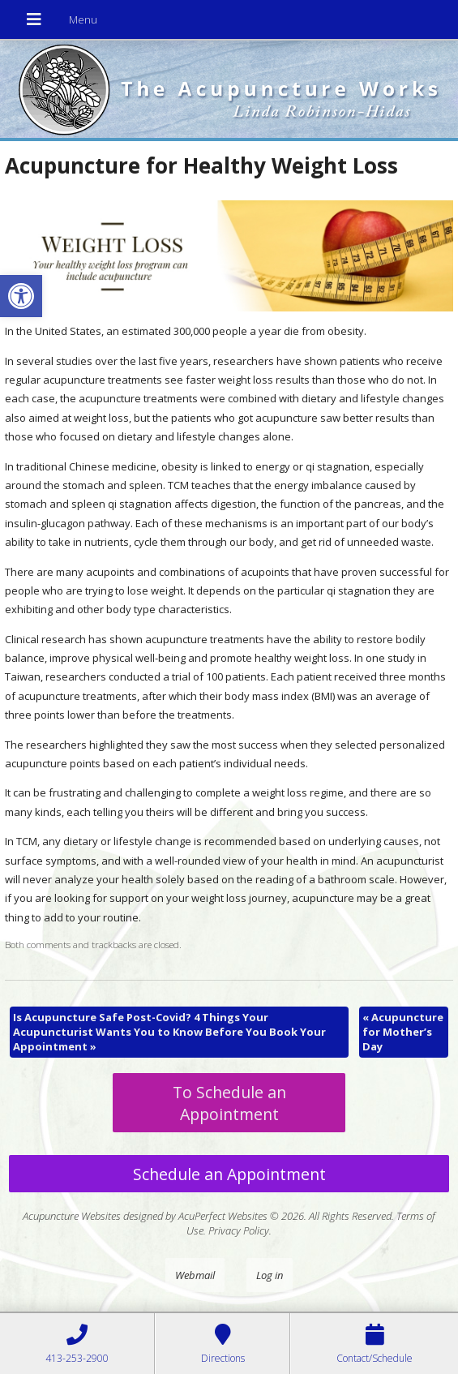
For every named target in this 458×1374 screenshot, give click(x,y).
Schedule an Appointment (229, 1174)
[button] (21, 296)
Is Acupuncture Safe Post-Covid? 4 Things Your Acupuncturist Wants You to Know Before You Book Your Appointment (169, 1032)
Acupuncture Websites (72, 1216)
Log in (269, 1275)
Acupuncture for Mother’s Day (402, 1032)
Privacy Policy (238, 1230)
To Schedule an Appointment (229, 1103)
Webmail (195, 1275)
